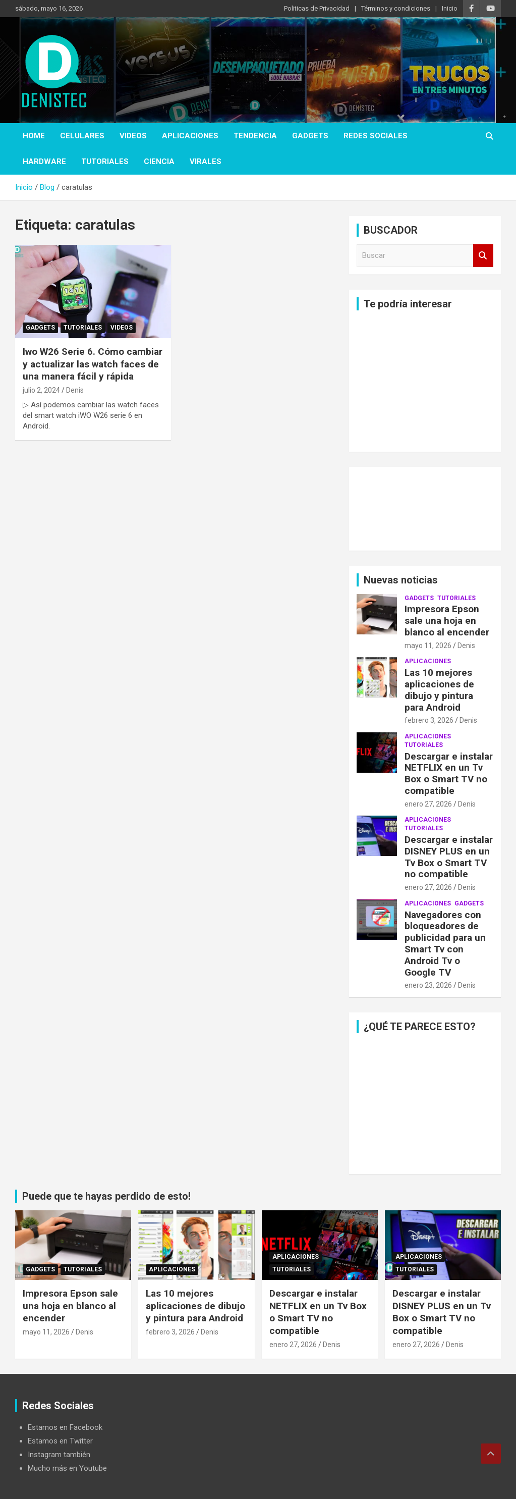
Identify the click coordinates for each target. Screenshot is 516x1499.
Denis (75, 390)
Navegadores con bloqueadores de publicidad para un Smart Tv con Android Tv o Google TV (445, 943)
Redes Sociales (375, 135)
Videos (133, 135)
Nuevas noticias (401, 580)
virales (205, 161)
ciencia (159, 161)
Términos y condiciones (395, 8)
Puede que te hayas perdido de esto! (106, 1196)
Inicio (449, 8)
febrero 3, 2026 (429, 720)
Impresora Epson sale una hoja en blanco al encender (447, 620)
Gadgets (310, 135)
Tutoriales (105, 161)
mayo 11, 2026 (428, 645)
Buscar (483, 255)
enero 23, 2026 (428, 985)
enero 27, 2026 (428, 804)
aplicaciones (190, 135)
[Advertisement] (425, 381)
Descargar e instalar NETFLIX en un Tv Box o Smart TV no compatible (449, 773)
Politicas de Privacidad (317, 8)
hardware (44, 161)
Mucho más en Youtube (67, 1468)
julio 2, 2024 (41, 390)
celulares (82, 135)
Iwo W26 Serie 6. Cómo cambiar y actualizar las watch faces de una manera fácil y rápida (92, 364)
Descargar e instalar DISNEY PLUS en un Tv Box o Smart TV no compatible (449, 857)
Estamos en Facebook (65, 1427)
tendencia (255, 135)
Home (34, 135)
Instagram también (59, 1454)
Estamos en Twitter (60, 1441)
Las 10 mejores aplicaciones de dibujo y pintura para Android (439, 690)
